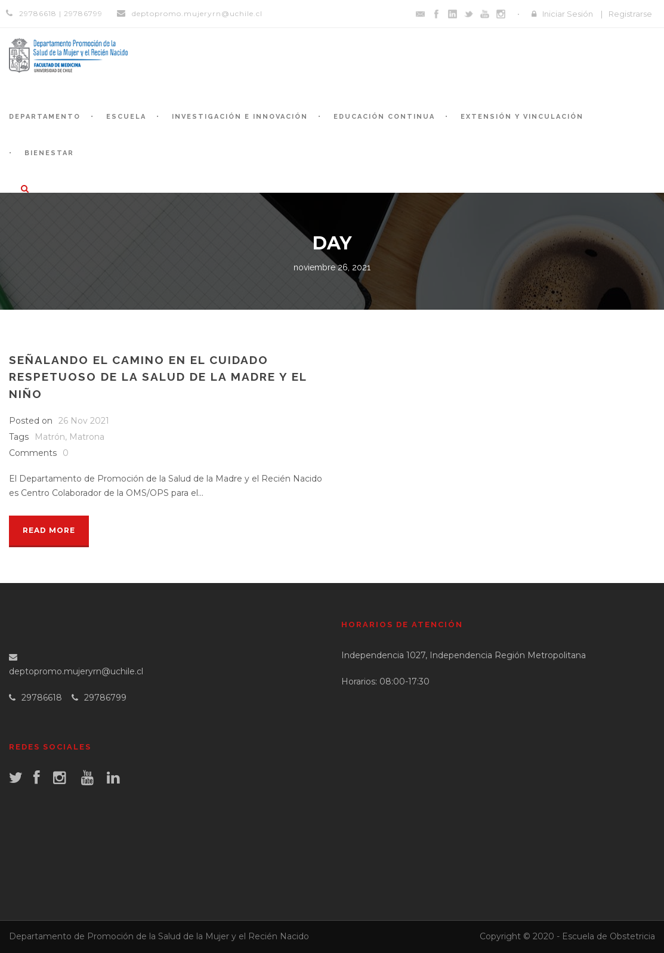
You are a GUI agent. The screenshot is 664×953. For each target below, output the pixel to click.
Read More (49, 530)
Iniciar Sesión (567, 13)
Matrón (50, 436)
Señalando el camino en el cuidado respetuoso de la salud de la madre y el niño (158, 376)
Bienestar (49, 153)
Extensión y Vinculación (522, 117)
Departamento (45, 117)
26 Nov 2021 (83, 420)
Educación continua (384, 117)
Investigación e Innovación (240, 117)
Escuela (126, 117)
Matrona (86, 436)
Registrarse (630, 13)
